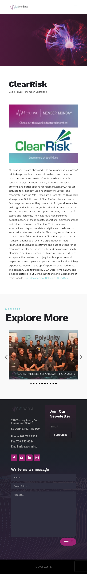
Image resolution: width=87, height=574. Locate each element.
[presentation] (6, 357)
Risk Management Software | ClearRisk (46, 278)
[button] (31, 383)
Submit (68, 541)
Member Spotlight (36, 91)
